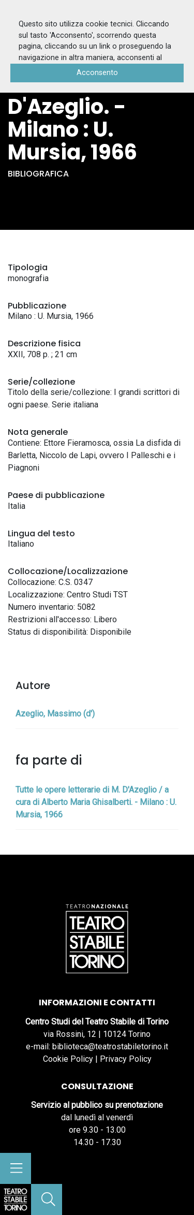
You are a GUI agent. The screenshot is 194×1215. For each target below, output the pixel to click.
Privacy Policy (126, 1059)
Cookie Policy (68, 1059)
